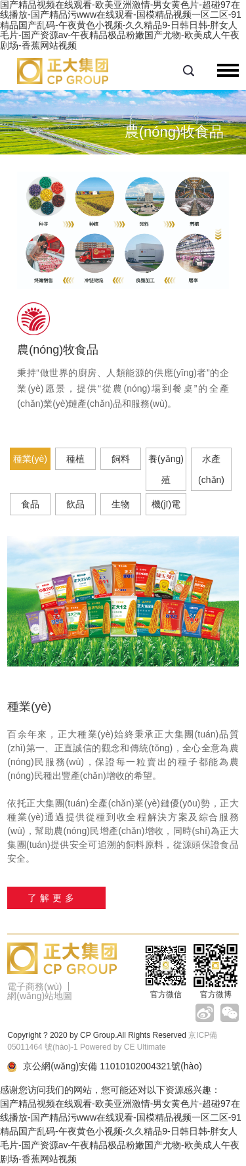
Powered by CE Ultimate (123, 1047)
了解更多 (52, 898)
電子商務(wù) (34, 986)
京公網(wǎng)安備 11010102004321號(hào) (104, 1066)
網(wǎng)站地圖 (39, 996)
